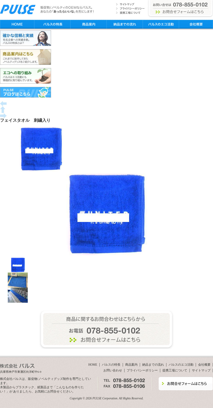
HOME (17, 24)
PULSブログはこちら (25, 92)
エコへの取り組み (25, 76)
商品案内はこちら (25, 57)
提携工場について (174, 370)
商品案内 (89, 24)
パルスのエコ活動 (161, 24)
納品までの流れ (125, 24)
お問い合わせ (112, 370)
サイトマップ (201, 370)
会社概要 (196, 24)
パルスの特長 (52, 24)
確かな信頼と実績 (25, 38)
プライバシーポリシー (142, 370)
